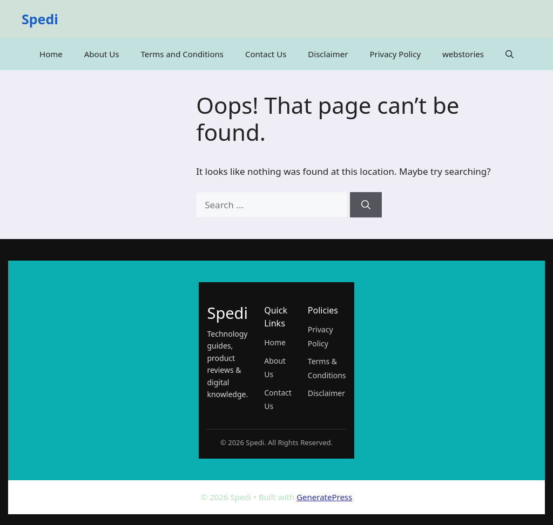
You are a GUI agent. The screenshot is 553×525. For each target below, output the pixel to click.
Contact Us (265, 54)
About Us (101, 54)
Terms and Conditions (182, 54)
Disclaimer (328, 54)
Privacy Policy (395, 54)
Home (51, 54)
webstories (463, 54)
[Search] (366, 205)
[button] (509, 54)
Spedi (40, 19)
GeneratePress (324, 497)
